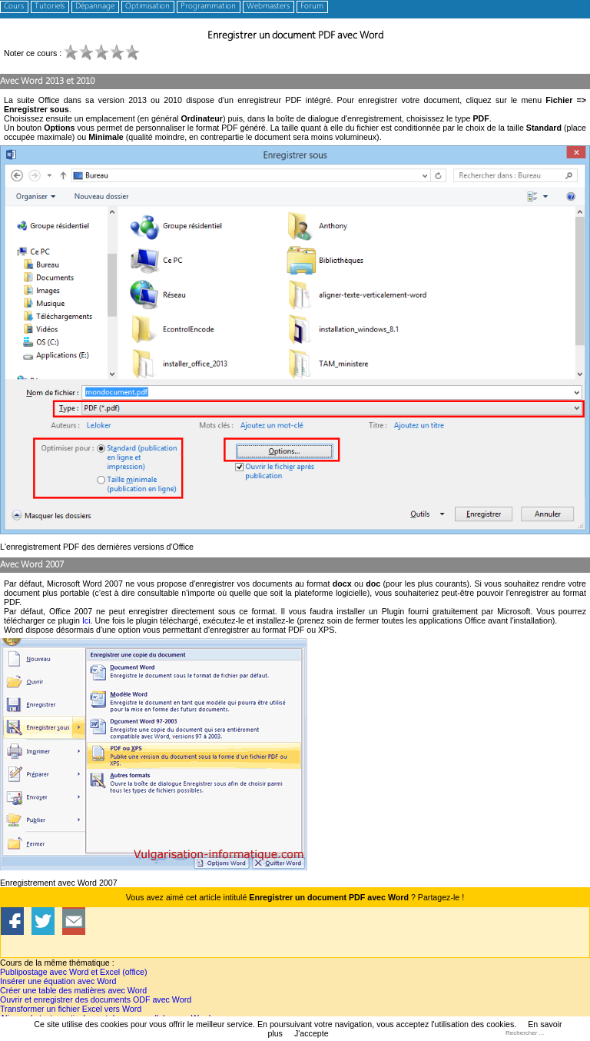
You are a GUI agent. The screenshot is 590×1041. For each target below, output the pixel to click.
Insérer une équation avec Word (58, 981)
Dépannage (94, 6)
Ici (86, 620)
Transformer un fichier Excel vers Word (70, 1008)
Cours (14, 6)
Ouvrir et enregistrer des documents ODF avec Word (95, 999)
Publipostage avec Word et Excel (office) (74, 971)
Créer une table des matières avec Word (73, 990)
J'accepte (311, 1033)
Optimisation (147, 6)
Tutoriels (50, 6)
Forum (311, 6)
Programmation (208, 6)
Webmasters (268, 6)
